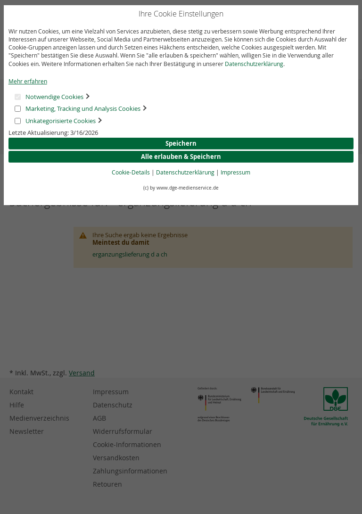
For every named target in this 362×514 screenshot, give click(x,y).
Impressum (235, 172)
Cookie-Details (131, 172)
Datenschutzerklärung (254, 63)
